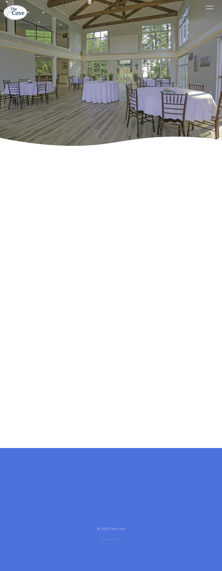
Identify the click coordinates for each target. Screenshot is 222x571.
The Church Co (111, 539)
